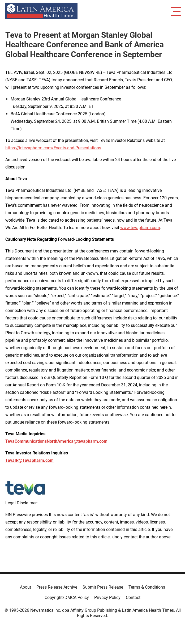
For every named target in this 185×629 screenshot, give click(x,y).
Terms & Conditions (146, 587)
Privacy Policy (107, 597)
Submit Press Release (103, 587)
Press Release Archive (56, 587)
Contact (133, 597)
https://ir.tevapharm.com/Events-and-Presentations (53, 147)
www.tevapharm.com (140, 227)
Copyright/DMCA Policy (67, 597)
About (25, 587)
